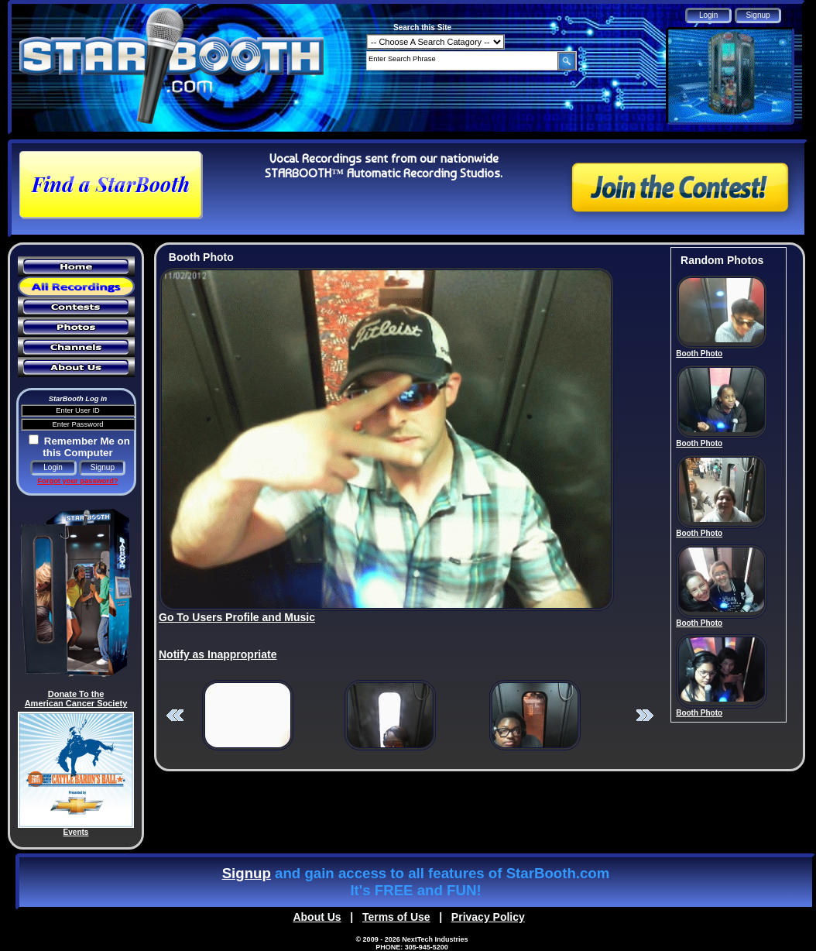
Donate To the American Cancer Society (76, 698)
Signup (246, 873)
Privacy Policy (488, 917)
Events (76, 832)
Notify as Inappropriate (217, 654)
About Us (317, 917)
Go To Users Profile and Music (237, 617)
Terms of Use (396, 917)
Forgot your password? (77, 481)
